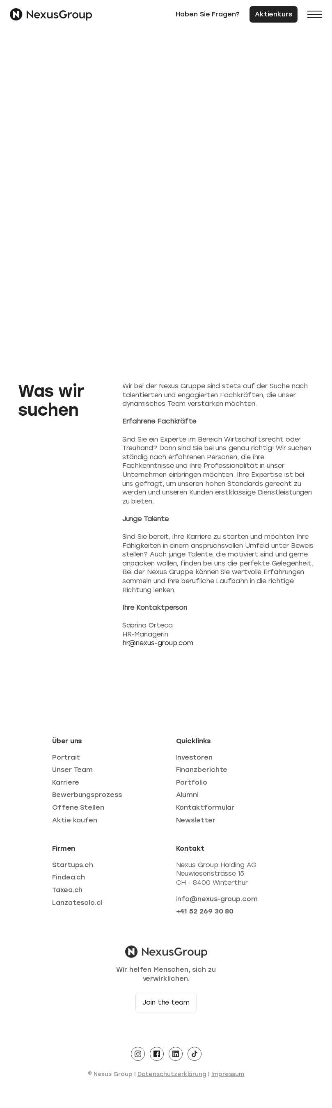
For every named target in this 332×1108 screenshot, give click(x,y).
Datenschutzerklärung (171, 1076)
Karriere (65, 784)
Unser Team (72, 772)
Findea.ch (68, 879)
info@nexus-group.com (217, 901)
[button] (314, 14)
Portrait (66, 759)
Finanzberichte (202, 772)
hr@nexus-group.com (158, 643)
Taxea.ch (67, 892)
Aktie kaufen (74, 822)
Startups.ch (72, 867)
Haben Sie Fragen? (208, 14)
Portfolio (191, 784)
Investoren (194, 759)
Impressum (227, 1076)
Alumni (187, 797)
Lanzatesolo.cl (77, 905)
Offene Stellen (78, 809)
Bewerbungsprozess (87, 797)
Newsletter (195, 822)
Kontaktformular (205, 809)
